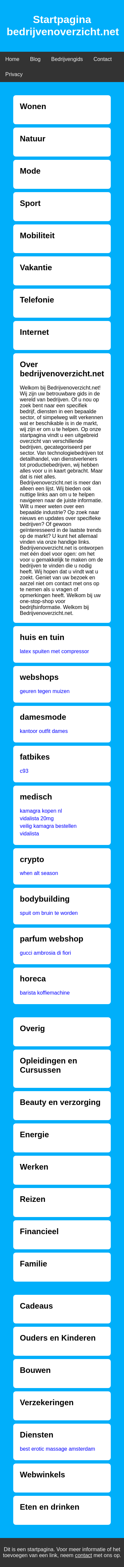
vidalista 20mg (37, 818)
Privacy (13, 74)
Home (12, 59)
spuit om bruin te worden (49, 913)
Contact (103, 59)
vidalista (29, 833)
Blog (35, 59)
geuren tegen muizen (44, 691)
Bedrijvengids (67, 59)
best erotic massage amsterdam (57, 1449)
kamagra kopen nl (41, 811)
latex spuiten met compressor (54, 651)
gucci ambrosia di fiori (45, 953)
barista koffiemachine (45, 993)
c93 (24, 771)
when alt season (39, 873)
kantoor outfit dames (44, 731)
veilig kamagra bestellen (48, 826)
